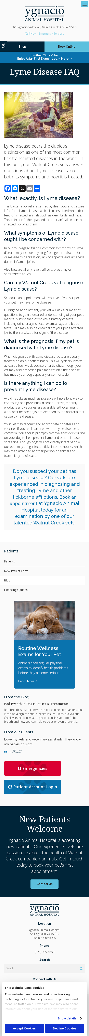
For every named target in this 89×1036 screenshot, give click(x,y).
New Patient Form (16, 571)
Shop (22, 46)
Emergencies (32, 768)
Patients (9, 561)
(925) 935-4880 (30, 33)
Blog (7, 580)
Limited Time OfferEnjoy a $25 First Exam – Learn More (43, 57)
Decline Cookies (64, 1028)
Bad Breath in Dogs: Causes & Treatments (36, 704)
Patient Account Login (32, 787)
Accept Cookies (24, 1028)
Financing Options (16, 590)
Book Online (67, 46)
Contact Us (44, 884)
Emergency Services (51, 33)
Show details (67, 1018)
